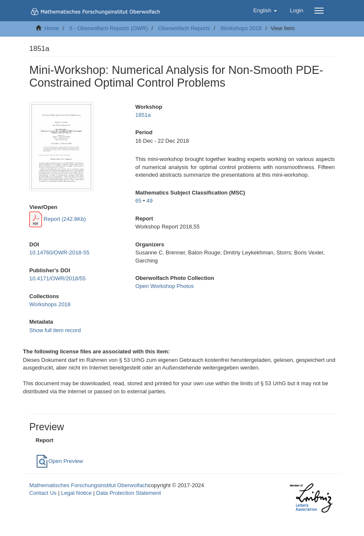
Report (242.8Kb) (57, 219)
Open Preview (59, 461)
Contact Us (42, 493)
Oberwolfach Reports (184, 28)
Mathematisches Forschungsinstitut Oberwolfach (88, 485)
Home (51, 28)
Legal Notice (76, 493)
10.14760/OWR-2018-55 (59, 252)
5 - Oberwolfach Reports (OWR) (108, 28)
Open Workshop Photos (164, 286)
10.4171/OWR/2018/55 (57, 278)
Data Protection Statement (128, 493)
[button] (265, 10)
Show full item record (55, 330)
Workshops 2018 (240, 28)
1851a (143, 115)
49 (149, 200)
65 (138, 200)
